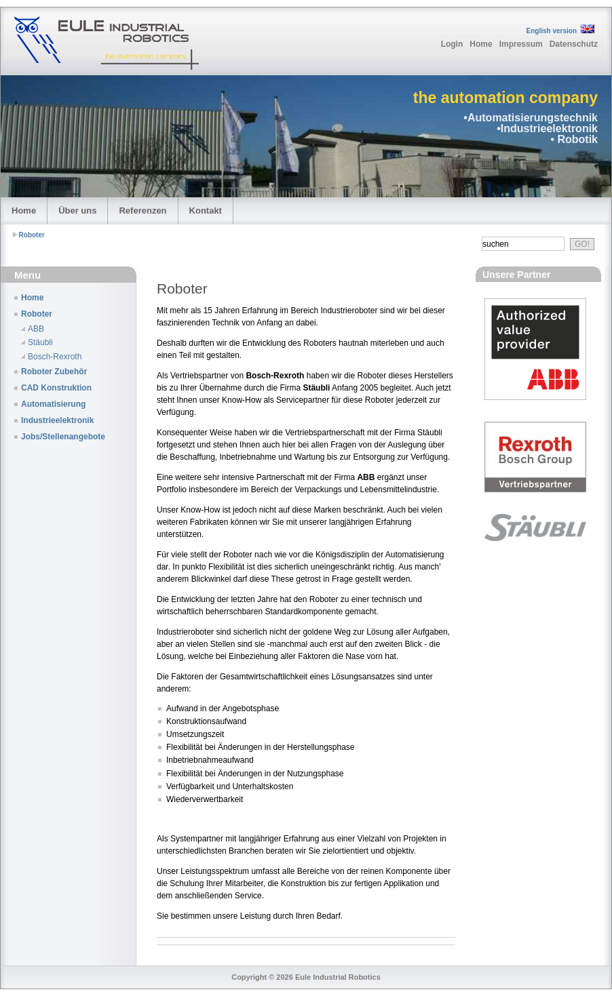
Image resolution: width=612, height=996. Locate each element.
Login (452, 44)
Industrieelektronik (57, 420)
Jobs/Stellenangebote (63, 436)
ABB (36, 329)
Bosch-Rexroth (54, 356)
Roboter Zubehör (54, 371)
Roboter (32, 235)
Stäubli (40, 342)
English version (552, 31)
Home (481, 44)
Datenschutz (574, 44)
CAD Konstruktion (56, 388)
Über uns (77, 210)
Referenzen (142, 210)
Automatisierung (53, 404)
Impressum (521, 44)
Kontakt (205, 210)
